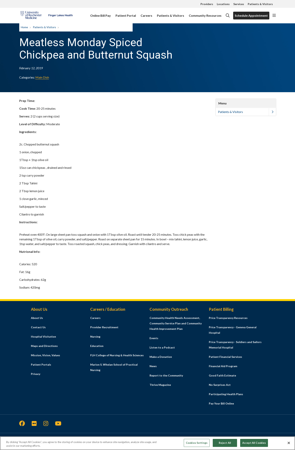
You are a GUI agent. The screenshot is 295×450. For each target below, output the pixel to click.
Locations (223, 4)
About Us (37, 318)
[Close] (288, 444)
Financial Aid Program (223, 366)
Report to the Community (166, 375)
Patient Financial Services (225, 356)
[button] (274, 16)
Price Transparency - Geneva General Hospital (232, 330)
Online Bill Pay (100, 13)
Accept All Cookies (254, 444)
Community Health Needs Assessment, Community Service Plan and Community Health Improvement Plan (176, 323)
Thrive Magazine (160, 384)
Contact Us (38, 327)
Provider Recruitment (104, 327)
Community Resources (205, 13)
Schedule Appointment (251, 15)
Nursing (95, 336)
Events (154, 338)
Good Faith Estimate (222, 375)
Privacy (35, 374)
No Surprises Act (220, 384)
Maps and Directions (44, 346)
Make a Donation (161, 356)
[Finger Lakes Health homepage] (46, 15)
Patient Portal (125, 13)
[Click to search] (227, 15)
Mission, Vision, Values (45, 355)
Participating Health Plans (226, 394)
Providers (206, 4)
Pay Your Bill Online (221, 403)
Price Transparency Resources (228, 318)
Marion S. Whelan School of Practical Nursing (114, 367)
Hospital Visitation (43, 336)
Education (96, 346)
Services (238, 4)
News (153, 366)
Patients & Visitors (260, 4)
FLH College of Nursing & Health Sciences (117, 355)
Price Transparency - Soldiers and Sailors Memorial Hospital (235, 344)
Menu (222, 103)
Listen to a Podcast (162, 347)
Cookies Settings (196, 444)
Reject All (225, 444)
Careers (146, 13)
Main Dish (42, 77)
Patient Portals (41, 364)
